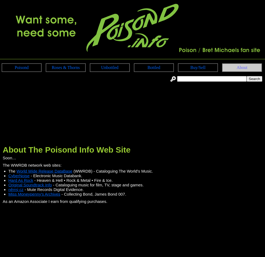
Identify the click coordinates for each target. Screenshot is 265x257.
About (242, 67)
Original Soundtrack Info (30, 185)
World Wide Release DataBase (44, 171)
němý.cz (16, 189)
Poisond (22, 67)
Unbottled (109, 67)
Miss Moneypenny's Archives (34, 194)
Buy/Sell (198, 67)
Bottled (153, 67)
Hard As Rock (20, 180)
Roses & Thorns (66, 67)
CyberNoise (18, 175)
